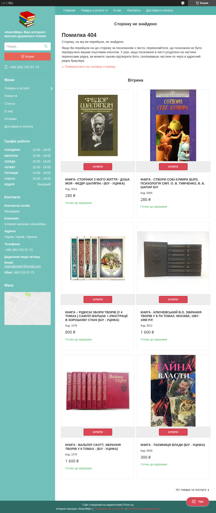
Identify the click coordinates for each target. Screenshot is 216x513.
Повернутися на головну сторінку (90, 66)
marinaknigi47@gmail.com (22, 266)
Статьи (9, 103)
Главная (69, 10)
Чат (198, 502)
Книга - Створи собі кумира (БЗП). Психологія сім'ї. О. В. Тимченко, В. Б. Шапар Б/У (173, 183)
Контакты (133, 10)
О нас (8, 111)
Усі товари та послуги (191, 489)
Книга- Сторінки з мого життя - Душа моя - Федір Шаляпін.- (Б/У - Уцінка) (97, 181)
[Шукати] (46, 46)
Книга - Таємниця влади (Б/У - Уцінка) (173, 445)
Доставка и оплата (18, 126)
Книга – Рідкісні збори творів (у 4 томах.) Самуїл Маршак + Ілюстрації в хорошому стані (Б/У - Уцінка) (96, 316)
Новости (10, 96)
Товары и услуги (16, 88)
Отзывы (10, 118)
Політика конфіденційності (143, 508)
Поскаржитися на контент (109, 508)
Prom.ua (129, 504)
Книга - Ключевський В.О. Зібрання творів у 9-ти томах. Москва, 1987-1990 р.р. (171, 316)
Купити (98, 166)
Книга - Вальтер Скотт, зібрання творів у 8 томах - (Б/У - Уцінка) (93, 447)
